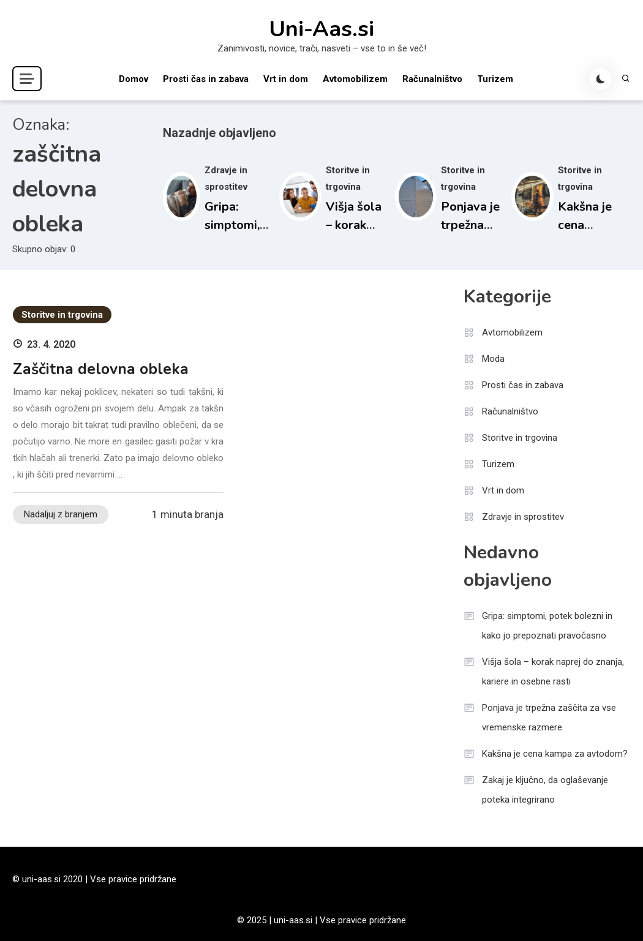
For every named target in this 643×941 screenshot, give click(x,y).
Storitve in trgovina (62, 314)
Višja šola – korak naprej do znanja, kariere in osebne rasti (553, 671)
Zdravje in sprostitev (523, 516)
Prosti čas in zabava (206, 78)
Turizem (495, 78)
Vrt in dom (285, 78)
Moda (493, 358)
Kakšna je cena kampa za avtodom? (555, 753)
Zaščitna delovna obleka (101, 369)
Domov (133, 78)
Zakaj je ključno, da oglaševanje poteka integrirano (545, 789)
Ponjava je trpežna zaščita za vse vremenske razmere (549, 717)
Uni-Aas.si (321, 29)
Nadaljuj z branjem (60, 514)
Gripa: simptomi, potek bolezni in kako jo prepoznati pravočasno (547, 625)
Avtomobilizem (355, 78)
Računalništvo (432, 78)
